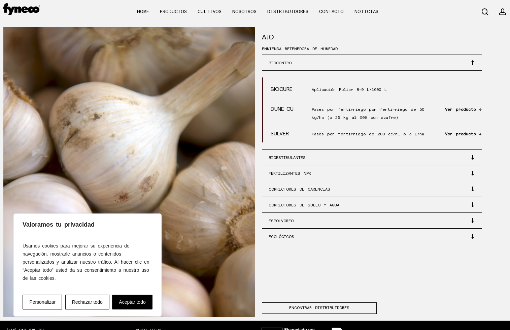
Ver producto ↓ (463, 109)
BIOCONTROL (281, 63)
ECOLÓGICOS (281, 236)
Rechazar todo (87, 302)
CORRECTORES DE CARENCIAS (299, 189)
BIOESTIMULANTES (287, 157)
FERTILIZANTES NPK (290, 173)
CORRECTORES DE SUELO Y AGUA (304, 205)
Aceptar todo (132, 302)
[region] (87, 265)
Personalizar (42, 302)
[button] (372, 62)
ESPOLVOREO (281, 221)
